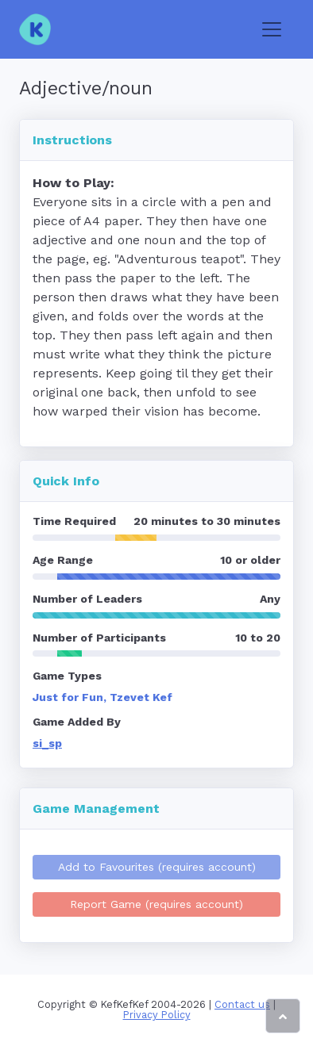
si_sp (47, 743)
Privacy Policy (157, 1015)
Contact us (242, 1004)
